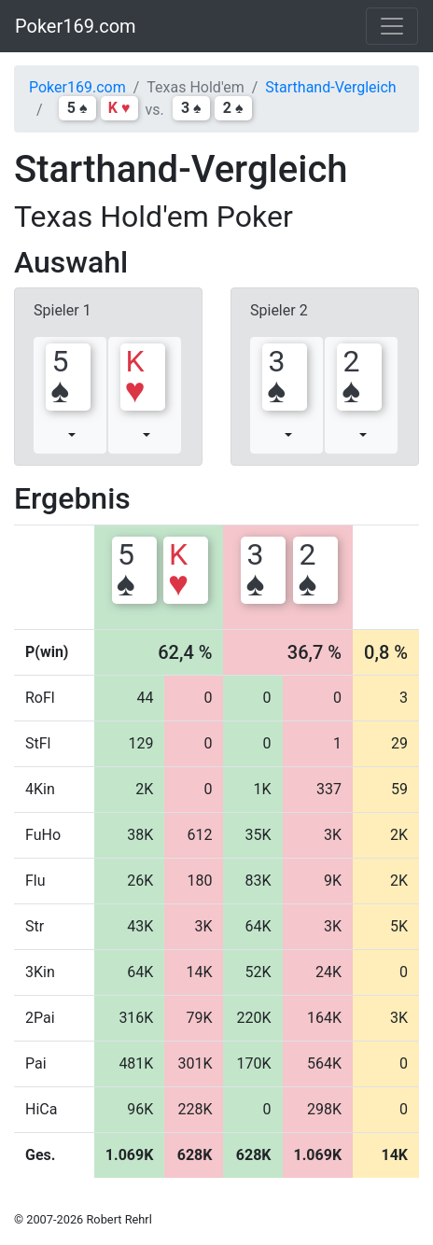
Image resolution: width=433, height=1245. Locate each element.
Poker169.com (75, 26)
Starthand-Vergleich (330, 87)
